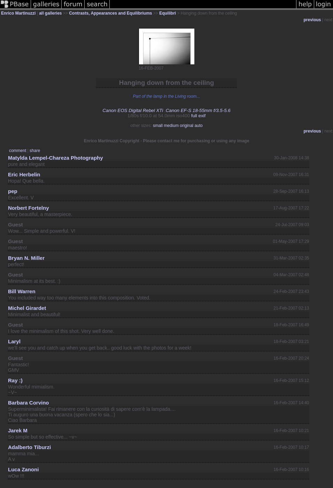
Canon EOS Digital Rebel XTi (132, 110)
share (35, 150)
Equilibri (167, 13)
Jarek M (18, 430)
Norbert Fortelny (28, 208)
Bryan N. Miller (26, 258)
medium (171, 125)
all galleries (50, 13)
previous (312, 19)
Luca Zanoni (23, 469)
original (186, 125)
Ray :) (15, 380)
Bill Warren (22, 291)
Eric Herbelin (24, 174)
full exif (198, 115)
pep (12, 191)
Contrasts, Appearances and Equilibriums (110, 13)
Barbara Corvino (28, 403)
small (158, 125)
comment (17, 150)
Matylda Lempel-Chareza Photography (55, 158)
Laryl (14, 341)
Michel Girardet (27, 308)
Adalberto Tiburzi (29, 447)
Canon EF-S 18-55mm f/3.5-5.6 (198, 110)
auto (198, 125)
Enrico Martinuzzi (18, 13)
